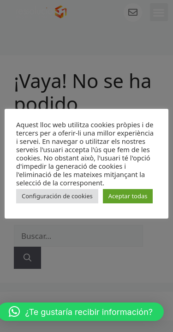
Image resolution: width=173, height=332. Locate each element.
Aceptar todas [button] (128, 196)
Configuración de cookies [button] (57, 196)
